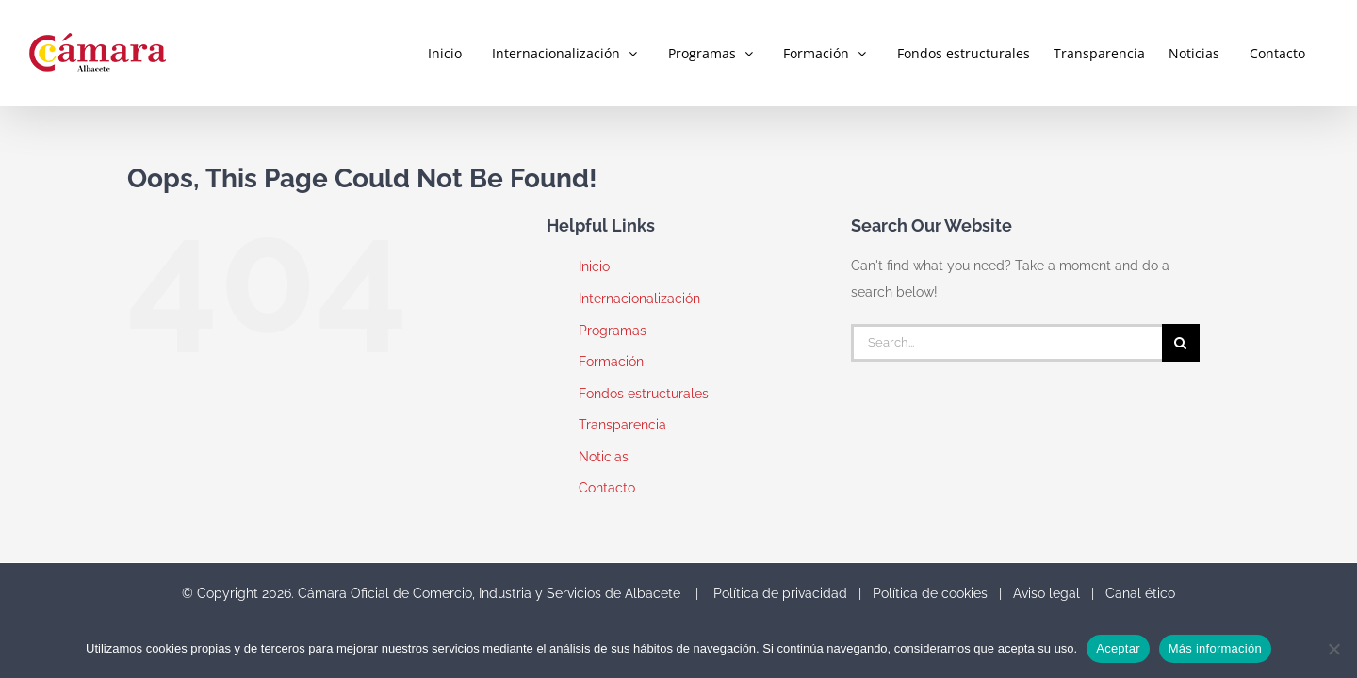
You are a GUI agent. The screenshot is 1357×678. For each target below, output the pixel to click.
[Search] (1181, 343)
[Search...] (1006, 343)
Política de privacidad (780, 593)
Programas (612, 330)
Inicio (594, 266)
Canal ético (1140, 593)
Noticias (604, 456)
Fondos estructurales (644, 393)
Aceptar (1118, 648)
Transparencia (622, 424)
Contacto (607, 487)
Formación (611, 361)
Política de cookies (930, 593)
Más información (1215, 648)
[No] (1333, 648)
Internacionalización (639, 298)
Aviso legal (1046, 593)
